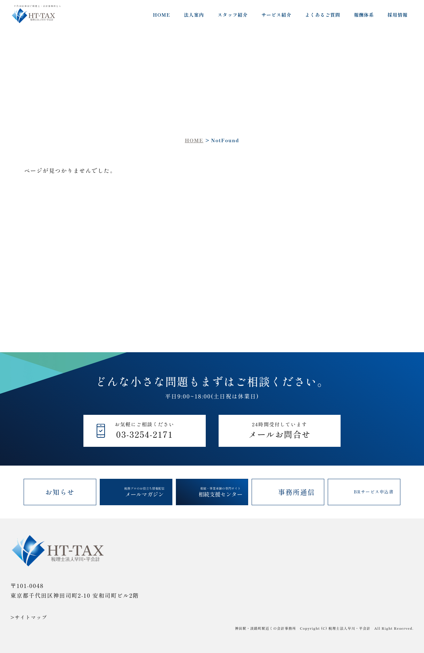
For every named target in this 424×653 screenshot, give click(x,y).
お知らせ (59, 492)
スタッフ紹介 (233, 14)
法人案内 (194, 14)
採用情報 (398, 14)
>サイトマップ (28, 617)
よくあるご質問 (322, 14)
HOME (161, 14)
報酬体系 (364, 14)
